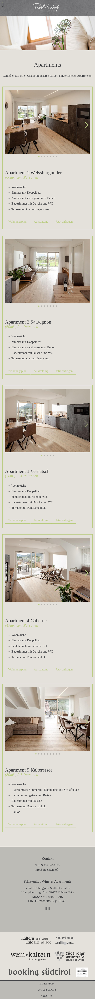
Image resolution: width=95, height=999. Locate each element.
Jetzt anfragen (64, 221)
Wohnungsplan (17, 221)
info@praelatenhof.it (47, 869)
